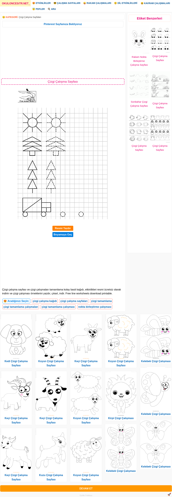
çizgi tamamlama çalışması (58, 306)
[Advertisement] (63, 52)
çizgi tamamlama (101, 301)
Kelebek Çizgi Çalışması (121, 471)
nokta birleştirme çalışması (94, 306)
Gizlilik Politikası (86, 495)
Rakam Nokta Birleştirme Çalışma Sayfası (139, 61)
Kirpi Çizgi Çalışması (121, 418)
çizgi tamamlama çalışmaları (20, 306)
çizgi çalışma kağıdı (45, 301)
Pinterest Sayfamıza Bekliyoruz (63, 24)
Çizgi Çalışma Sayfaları (30, 17)
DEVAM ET (85, 488)
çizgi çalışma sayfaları (73, 301)
